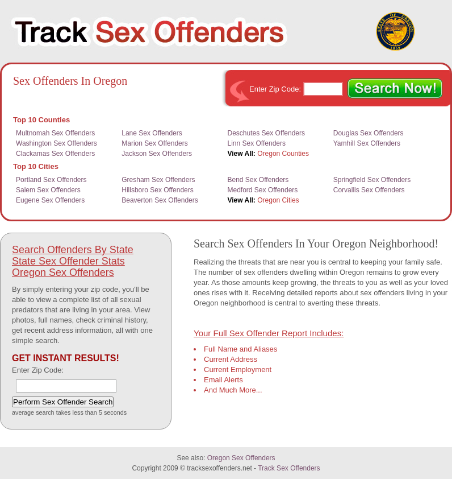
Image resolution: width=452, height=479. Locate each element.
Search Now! (395, 89)
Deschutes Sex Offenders (266, 133)
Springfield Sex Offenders (372, 180)
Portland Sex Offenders (51, 180)
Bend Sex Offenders (258, 180)
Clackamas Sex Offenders (55, 154)
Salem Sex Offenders (48, 190)
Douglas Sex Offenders (368, 133)
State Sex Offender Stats (68, 261)
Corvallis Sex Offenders (369, 190)
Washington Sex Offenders (56, 143)
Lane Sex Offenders (152, 133)
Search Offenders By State (72, 249)
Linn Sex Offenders (257, 143)
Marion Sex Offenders (155, 143)
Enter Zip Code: (276, 89)
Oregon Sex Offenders (63, 272)
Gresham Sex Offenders (158, 180)
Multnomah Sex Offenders (55, 133)
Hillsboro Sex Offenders (158, 190)
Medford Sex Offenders (263, 190)
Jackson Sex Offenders (157, 154)
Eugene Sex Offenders (50, 200)
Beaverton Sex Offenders (160, 200)
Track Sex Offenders (289, 468)
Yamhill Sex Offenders (366, 143)
